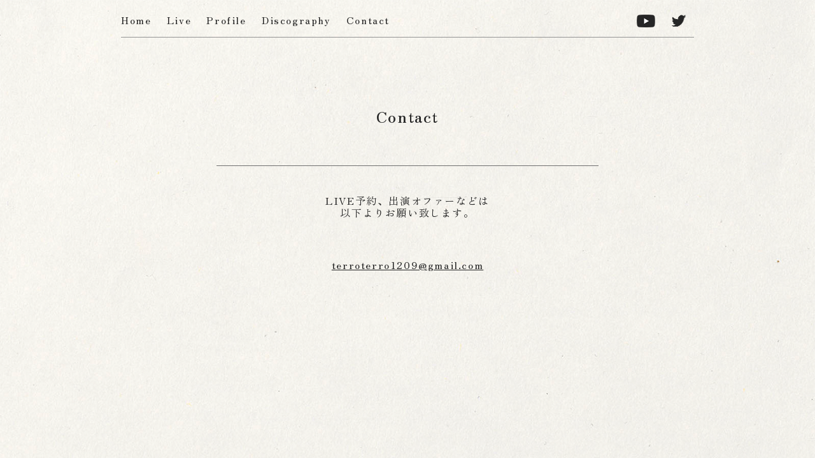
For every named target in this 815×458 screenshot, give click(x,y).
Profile (226, 19)
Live (179, 19)
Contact (368, 19)
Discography (296, 19)
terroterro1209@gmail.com (407, 264)
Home (136, 19)
